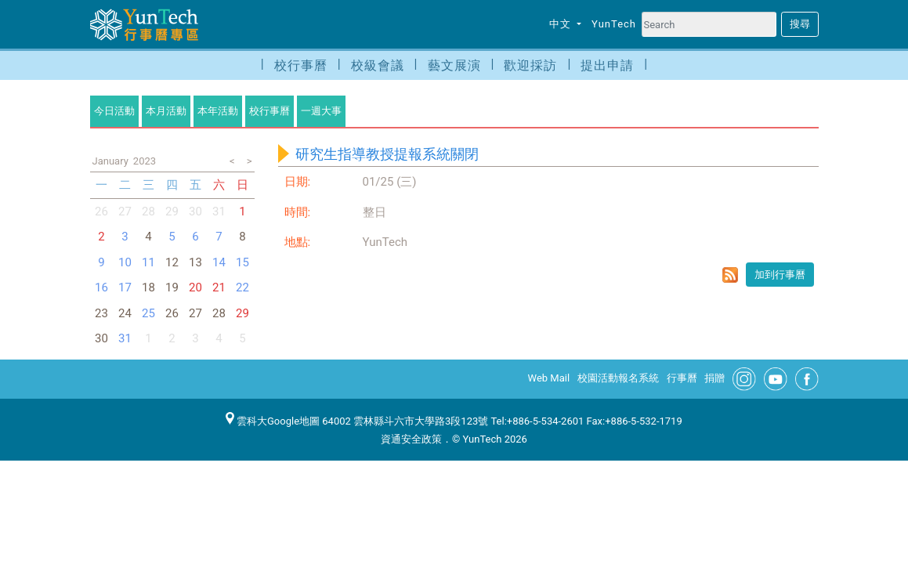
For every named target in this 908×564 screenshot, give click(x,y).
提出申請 (607, 65)
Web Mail (549, 378)
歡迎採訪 (530, 65)
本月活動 (166, 111)
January (110, 161)
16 (101, 287)
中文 (561, 24)
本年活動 (217, 111)
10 (125, 262)
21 (219, 287)
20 (195, 287)
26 (101, 211)
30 (195, 211)
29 (172, 211)
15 (242, 262)
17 (125, 287)
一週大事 (321, 111)
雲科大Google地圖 (273, 421)
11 (148, 262)
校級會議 (377, 65)
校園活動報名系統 (618, 378)
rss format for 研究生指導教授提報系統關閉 (730, 275)
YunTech (613, 24)
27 (125, 211)
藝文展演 (454, 65)
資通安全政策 (411, 439)
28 (148, 211)
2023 (144, 161)
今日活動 (114, 111)
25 (148, 313)
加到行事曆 (779, 274)
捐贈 (714, 378)
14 (219, 262)
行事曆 (682, 378)
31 (125, 338)
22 (242, 287)
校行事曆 (300, 65)
